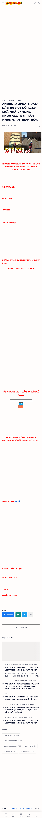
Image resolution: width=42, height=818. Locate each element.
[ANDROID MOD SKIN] (19, 664)
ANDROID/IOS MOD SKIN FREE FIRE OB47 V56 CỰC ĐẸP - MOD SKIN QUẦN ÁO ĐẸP (21, 721)
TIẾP (20, 407)
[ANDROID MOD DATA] (12, 741)
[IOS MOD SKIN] (32, 664)
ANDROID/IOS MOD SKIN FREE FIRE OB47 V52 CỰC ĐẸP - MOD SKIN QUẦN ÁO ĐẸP (21, 668)
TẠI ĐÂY (18, 501)
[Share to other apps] (30, 614)
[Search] (38, 3)
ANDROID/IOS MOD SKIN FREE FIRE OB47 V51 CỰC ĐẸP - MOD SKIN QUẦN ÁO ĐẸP (21, 698)
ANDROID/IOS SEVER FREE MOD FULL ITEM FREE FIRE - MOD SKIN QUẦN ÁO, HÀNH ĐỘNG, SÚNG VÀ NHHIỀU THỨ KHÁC (22, 686)
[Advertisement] (20, 29)
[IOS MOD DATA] (10, 751)
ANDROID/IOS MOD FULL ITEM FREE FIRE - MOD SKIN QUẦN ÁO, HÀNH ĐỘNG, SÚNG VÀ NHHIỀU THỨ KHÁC (22, 709)
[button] (35, 3)
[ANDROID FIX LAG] (11, 735)
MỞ (21, 404)
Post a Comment (21, 628)
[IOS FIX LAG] (31, 746)
